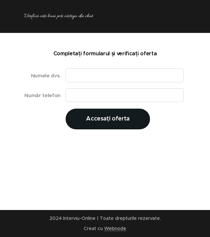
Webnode (115, 228)
